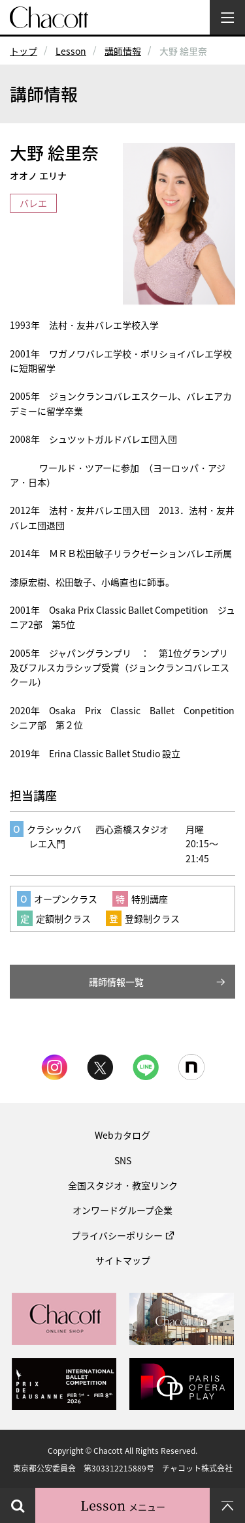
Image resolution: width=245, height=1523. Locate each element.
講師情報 (123, 50)
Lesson (71, 50)
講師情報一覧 (116, 981)
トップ (23, 50)
